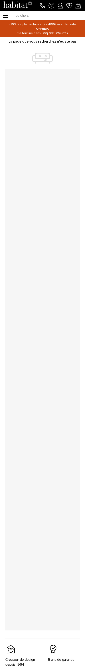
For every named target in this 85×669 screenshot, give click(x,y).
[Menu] (5, 16)
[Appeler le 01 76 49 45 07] (42, 5)
